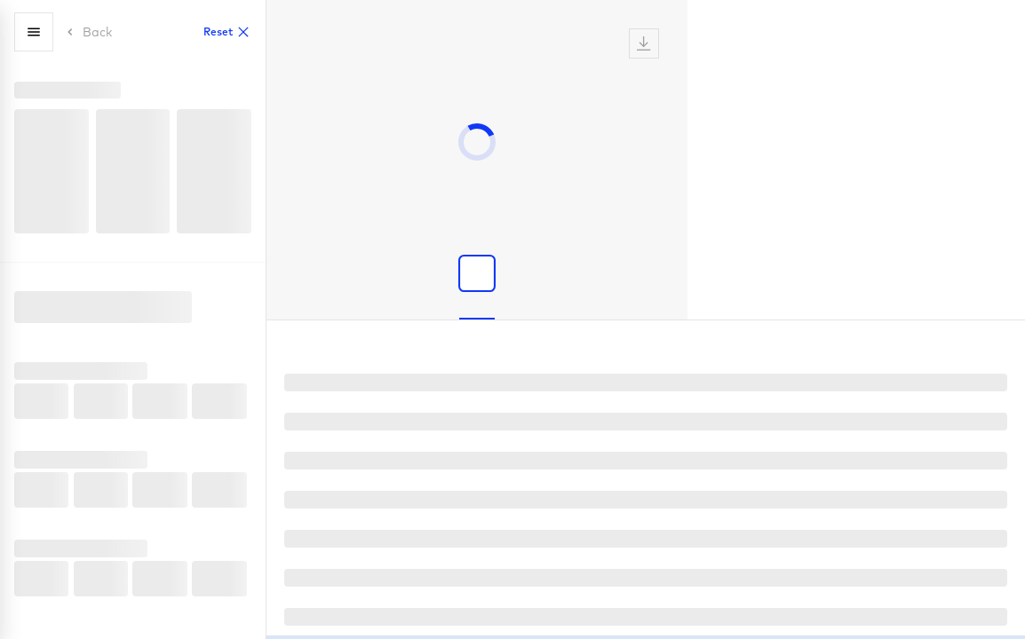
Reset (226, 32)
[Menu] (33, 31)
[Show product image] (477, 273)
